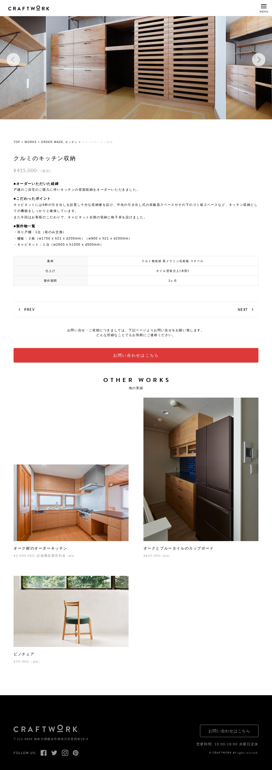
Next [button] (258, 60)
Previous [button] (13, 60)
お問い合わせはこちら (136, 355)
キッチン (71, 142)
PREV (29, 309)
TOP (17, 142)
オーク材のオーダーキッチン (40, 548)
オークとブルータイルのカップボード (178, 548)
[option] (136, 60)
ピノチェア (24, 654)
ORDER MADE (52, 142)
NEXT (243, 309)
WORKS (31, 142)
